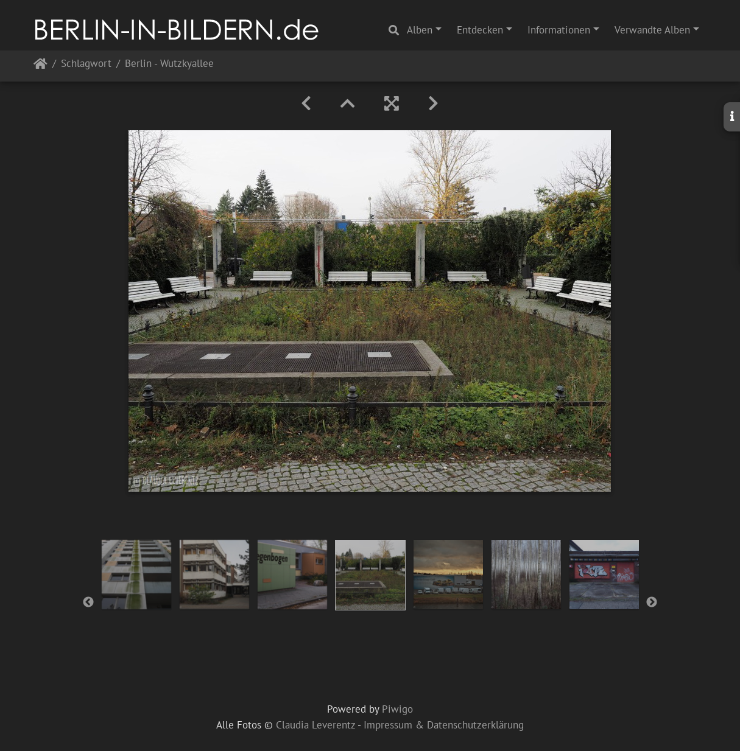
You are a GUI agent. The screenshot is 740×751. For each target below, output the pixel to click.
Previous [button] (88, 602)
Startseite (40, 66)
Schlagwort (86, 64)
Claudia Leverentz (315, 725)
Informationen (558, 30)
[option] (136, 574)
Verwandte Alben (652, 30)
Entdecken (480, 30)
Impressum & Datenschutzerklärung (444, 725)
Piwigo (397, 709)
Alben (419, 30)
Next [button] (652, 602)
